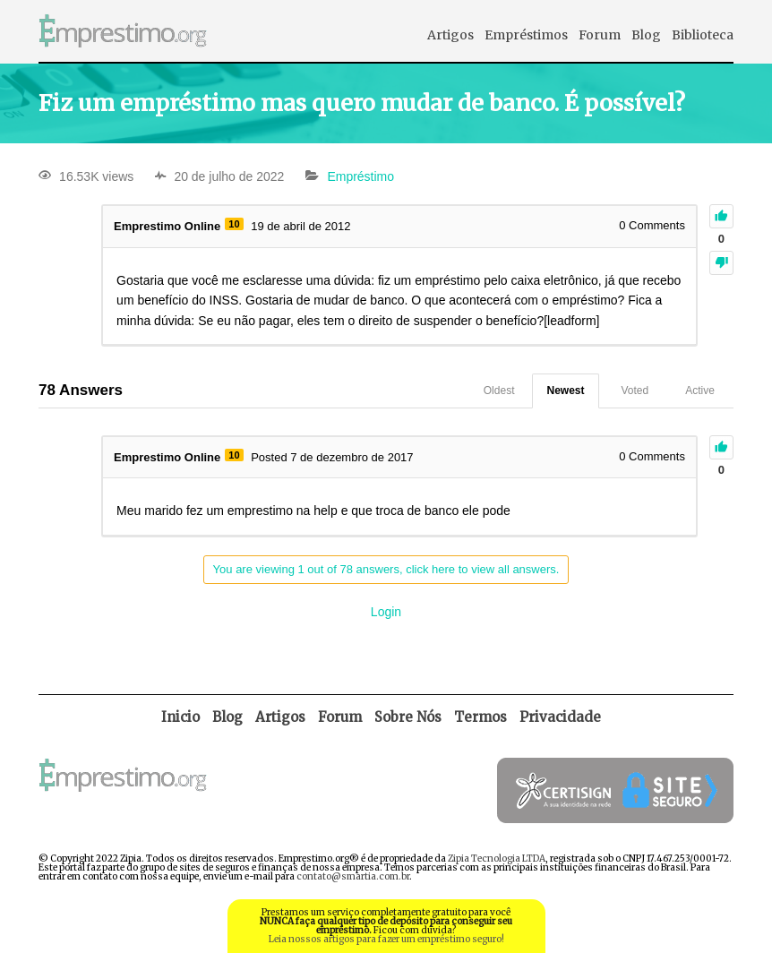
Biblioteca (702, 35)
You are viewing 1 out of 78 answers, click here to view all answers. (386, 569)
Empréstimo (360, 176)
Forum (600, 35)
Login (386, 612)
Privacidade (560, 716)
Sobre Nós (408, 716)
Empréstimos (526, 35)
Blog (646, 35)
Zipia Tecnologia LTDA (496, 858)
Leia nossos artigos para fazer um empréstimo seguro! (386, 939)
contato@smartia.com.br (352, 876)
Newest (565, 390)
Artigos (450, 35)
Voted (635, 390)
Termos (480, 716)
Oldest (499, 390)
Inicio (180, 716)
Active (700, 390)
